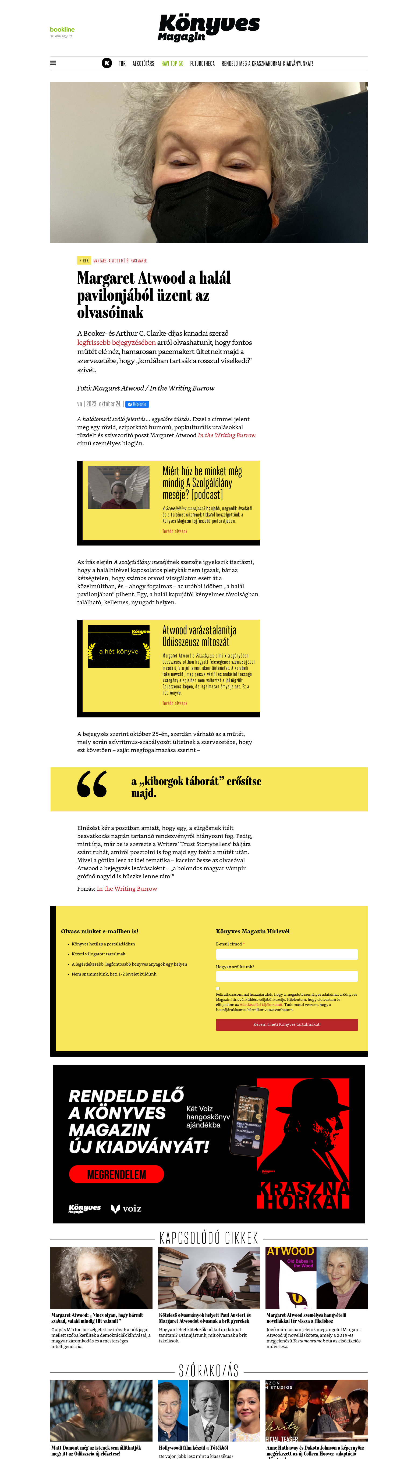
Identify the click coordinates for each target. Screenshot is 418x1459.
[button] (53, 63)
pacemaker (139, 261)
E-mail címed (230, 945)
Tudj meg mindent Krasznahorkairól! (301, 50)
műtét (125, 261)
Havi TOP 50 (174, 64)
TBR (124, 64)
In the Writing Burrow (227, 435)
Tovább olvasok (174, 532)
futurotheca (204, 64)
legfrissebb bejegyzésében (116, 342)
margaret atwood (106, 261)
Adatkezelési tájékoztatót (261, 1005)
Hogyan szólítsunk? (235, 967)
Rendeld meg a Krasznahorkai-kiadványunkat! (269, 64)
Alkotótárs (145, 64)
